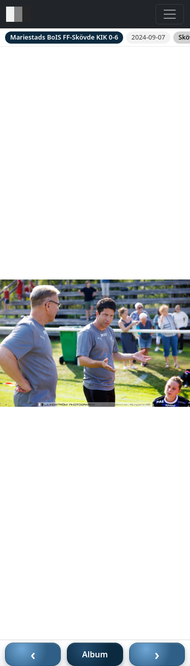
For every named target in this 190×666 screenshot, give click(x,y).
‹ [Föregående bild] (32, 654)
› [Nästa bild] (157, 654)
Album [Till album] (95, 654)
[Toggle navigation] (170, 14)
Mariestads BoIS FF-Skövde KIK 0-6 (64, 37)
